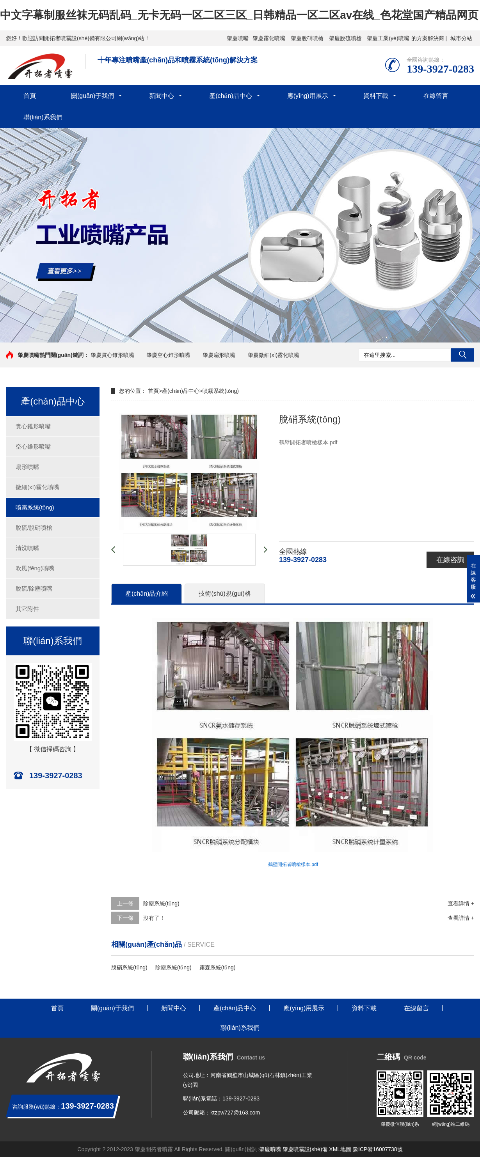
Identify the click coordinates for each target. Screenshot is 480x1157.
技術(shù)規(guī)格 (225, 593)
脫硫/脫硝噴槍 (34, 527)
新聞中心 (161, 95)
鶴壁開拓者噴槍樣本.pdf (293, 864)
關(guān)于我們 (92, 95)
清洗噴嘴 (27, 548)
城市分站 (461, 38)
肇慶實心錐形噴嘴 (112, 355)
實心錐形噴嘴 (33, 426)
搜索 (462, 355)
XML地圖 (340, 1149)
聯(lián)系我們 (42, 117)
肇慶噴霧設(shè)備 (305, 1149)
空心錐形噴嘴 (33, 446)
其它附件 (27, 608)
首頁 (29, 95)
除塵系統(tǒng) (161, 903)
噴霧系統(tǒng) (35, 507)
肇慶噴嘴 (238, 38)
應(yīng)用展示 (307, 95)
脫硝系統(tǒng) (129, 967)
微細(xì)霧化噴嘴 (37, 487)
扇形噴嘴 (27, 466)
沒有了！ (154, 918)
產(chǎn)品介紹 (146, 593)
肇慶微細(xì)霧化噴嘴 (273, 355)
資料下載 (375, 95)
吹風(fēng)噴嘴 (35, 568)
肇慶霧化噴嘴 (268, 38)
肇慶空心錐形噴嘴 (168, 355)
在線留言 (435, 95)
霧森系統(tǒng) (217, 967)
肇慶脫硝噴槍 (307, 38)
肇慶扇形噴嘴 (219, 355)
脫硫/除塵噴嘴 (34, 588)
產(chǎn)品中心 (230, 95)
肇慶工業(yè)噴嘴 (388, 38)
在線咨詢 (450, 560)
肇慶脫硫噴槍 (345, 38)
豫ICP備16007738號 (378, 1149)
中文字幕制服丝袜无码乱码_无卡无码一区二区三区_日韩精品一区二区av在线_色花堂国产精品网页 (239, 15)
